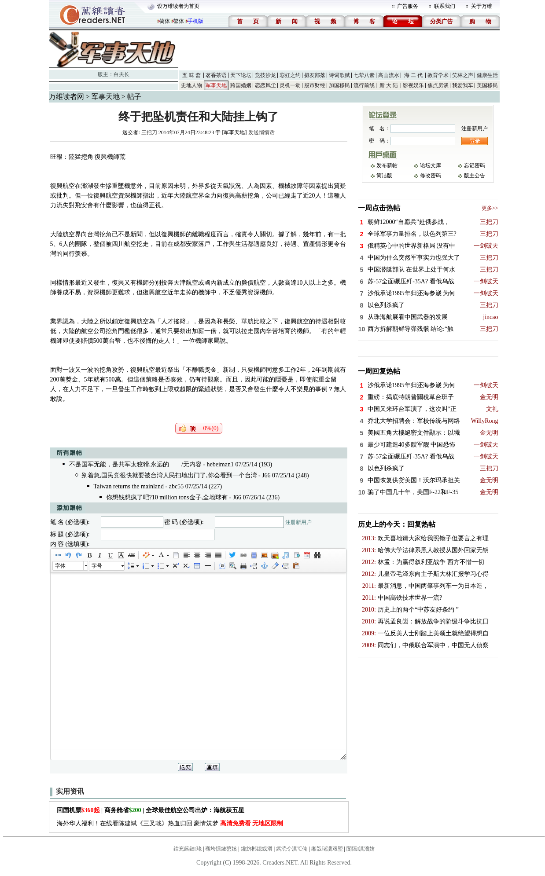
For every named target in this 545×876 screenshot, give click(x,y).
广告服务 (407, 6)
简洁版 (384, 175)
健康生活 (487, 75)
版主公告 (474, 175)
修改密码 (430, 175)
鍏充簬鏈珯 (187, 849)
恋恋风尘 (265, 85)
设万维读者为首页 (178, 6)
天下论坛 (240, 75)
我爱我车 (462, 85)
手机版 (195, 21)
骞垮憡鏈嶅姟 (221, 849)
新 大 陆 (388, 85)
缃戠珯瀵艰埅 (327, 849)
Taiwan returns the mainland (130, 486)
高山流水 (388, 75)
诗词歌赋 (339, 75)
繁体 (178, 21)
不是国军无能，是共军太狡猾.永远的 (119, 464)
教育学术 (438, 75)
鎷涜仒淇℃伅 (291, 849)
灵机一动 (290, 85)
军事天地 (216, 85)
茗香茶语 (216, 75)
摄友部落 (314, 75)
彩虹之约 (290, 75)
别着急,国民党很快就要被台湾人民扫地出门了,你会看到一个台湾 (169, 475)
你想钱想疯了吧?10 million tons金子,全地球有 (167, 497)
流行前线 (364, 85)
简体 (164, 21)
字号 (97, 566)
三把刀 (149, 132)
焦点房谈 (438, 85)
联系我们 (444, 6)
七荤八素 (364, 75)
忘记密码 (474, 165)
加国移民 (339, 85)
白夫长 (121, 74)
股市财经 (314, 85)
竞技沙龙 (265, 75)
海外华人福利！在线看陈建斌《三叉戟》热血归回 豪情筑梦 (170, 823)
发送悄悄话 (261, 132)
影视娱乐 (413, 85)
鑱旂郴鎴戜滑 (256, 849)
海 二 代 (413, 75)
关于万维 (481, 6)
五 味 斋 (191, 75)
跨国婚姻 (240, 85)
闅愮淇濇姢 (360, 849)
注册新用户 (298, 522)
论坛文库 (430, 165)
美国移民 (487, 85)
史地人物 (191, 85)
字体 (60, 566)
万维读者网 (66, 96)
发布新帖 (387, 165)
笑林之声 (462, 75)
